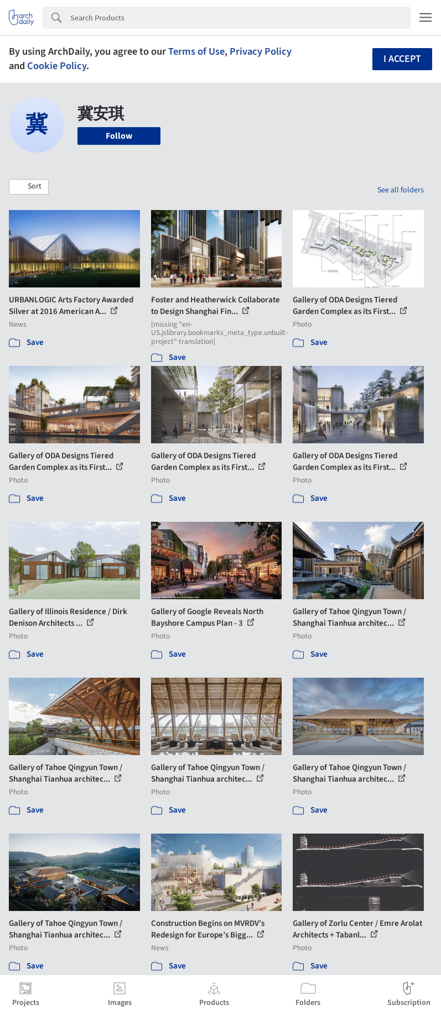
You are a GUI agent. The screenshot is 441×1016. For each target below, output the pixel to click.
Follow (119, 136)
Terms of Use (196, 51)
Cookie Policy (56, 66)
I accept (402, 59)
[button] (29, 187)
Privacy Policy (261, 51)
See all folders (400, 190)
